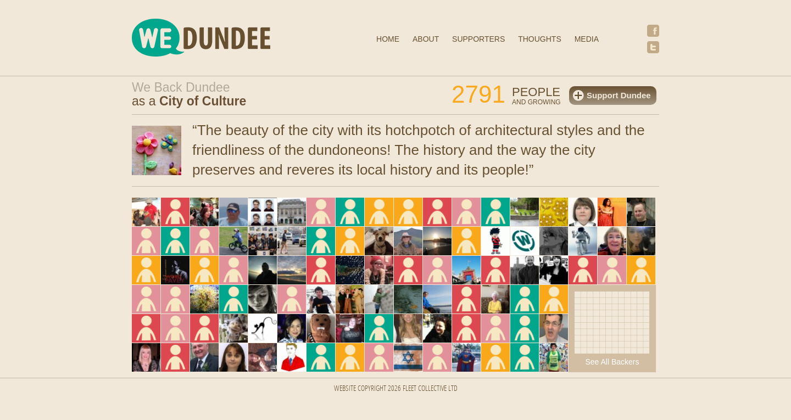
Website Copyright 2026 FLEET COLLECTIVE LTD (396, 389)
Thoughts (539, 39)
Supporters (478, 39)
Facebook (653, 31)
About (426, 39)
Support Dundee (619, 95)
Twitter (653, 47)
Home (387, 39)
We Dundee (228, 39)
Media (587, 39)
